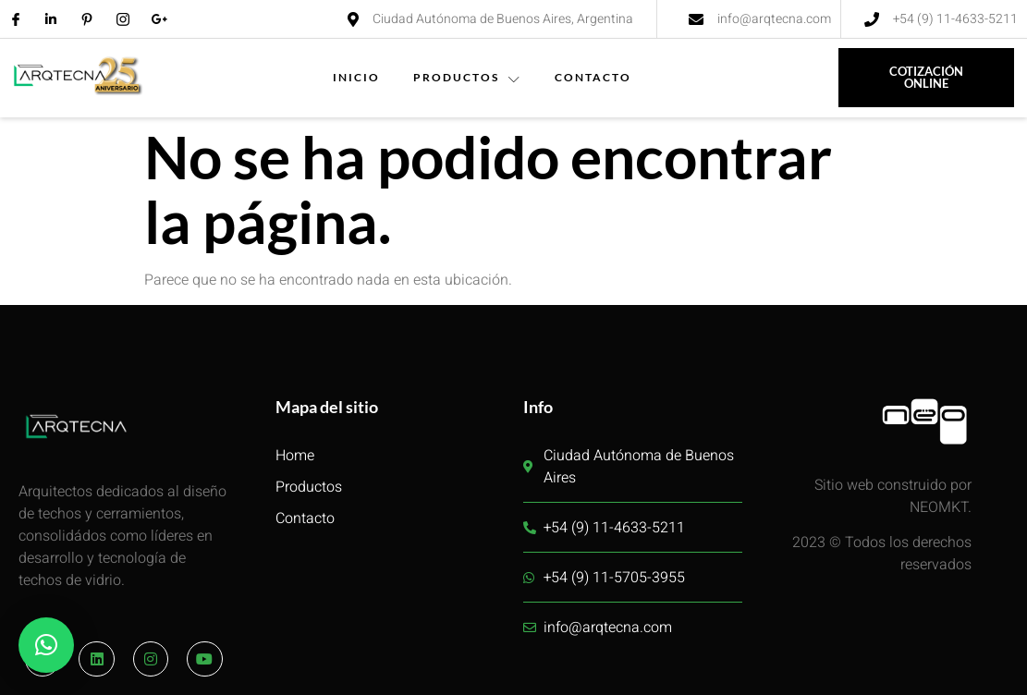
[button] (46, 645)
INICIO (356, 77)
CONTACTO (593, 77)
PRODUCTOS (467, 77)
